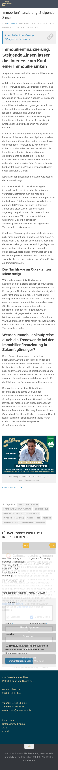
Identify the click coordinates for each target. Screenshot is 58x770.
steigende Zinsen (10, 522)
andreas (12, 23)
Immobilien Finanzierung (13, 518)
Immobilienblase (33, 518)
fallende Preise (32, 504)
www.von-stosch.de (12, 487)
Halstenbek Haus (41, 509)
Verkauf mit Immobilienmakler (32, 522)
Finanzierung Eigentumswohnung (17, 509)
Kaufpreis (47, 518)
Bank (20, 504)
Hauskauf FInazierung (12, 513)
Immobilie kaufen (31, 513)
